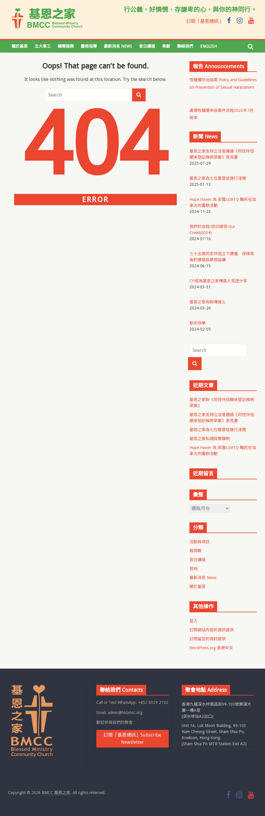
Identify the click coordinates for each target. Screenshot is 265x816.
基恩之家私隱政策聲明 (209, 438)
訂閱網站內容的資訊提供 (211, 630)
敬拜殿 (195, 550)
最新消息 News (118, 46)
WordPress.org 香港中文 (211, 648)
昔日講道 (147, 46)
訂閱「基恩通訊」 (204, 21)
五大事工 (43, 46)
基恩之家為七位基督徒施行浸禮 (217, 429)
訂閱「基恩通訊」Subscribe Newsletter (132, 738)
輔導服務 (66, 46)
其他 (193, 568)
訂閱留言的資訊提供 (207, 639)
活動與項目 (199, 541)
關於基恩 (20, 46)
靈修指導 (89, 46)
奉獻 (166, 46)
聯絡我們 (185, 46)
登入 (193, 621)
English (208, 46)
